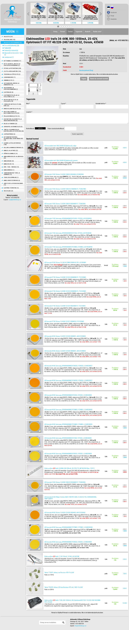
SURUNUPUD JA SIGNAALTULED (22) (13, 126)
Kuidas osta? (97, 32)
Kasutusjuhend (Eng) (86, 70)
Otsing (55, 32)
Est (108, 7)
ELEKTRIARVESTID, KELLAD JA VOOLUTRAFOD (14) (11, 95)
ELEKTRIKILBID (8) (8, 92)
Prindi (112, 16)
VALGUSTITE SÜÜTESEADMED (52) (13, 42)
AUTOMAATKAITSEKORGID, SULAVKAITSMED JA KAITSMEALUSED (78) (13, 138)
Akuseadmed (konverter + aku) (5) (13, 54)
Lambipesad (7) (9, 57)
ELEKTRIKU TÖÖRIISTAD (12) (11, 188)
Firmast (62, 32)
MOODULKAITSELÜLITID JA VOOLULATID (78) (11, 100)
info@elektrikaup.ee (80, 626)
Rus (112, 7)
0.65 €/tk (38, 23)
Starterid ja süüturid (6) (11, 50)
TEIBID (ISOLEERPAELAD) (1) (11, 177)
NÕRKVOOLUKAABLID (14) (10, 153)
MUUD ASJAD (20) (8, 191)
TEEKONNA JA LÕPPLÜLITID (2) (12, 74)
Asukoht (87, 32)
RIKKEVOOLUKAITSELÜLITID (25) (12, 108)
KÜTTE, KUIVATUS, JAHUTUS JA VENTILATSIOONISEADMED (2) (12, 64)
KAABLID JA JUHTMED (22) (11, 150)
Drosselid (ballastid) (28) (11, 45)
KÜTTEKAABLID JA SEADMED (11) (12, 61)
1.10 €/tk (73, 23)
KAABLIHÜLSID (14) (9, 164)
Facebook (114, 12)
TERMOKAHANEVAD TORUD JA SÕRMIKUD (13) (12, 173)
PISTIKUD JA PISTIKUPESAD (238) (12, 68)
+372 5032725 (15, 197)
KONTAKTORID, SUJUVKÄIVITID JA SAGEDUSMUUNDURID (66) (13, 119)
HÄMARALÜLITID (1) (9, 80)
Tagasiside (78, 32)
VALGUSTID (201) (8, 36)
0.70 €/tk (90, 23)
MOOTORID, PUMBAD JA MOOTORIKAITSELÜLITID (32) (11, 112)
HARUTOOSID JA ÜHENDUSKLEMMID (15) (13, 184)
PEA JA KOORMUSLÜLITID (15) (12, 116)
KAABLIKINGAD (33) (9, 161)
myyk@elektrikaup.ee (14, 199)
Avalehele (114, 19)
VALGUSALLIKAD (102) (9, 39)
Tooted (70, 32)
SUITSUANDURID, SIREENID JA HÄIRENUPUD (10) (11, 84)
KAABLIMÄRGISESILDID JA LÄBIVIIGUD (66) (13, 157)
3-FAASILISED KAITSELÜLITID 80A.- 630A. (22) (13, 104)
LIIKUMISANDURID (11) (10, 77)
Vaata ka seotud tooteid (99, 79)
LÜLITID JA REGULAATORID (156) (12, 71)
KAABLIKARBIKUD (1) (9, 170)
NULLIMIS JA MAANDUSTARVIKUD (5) (13, 147)
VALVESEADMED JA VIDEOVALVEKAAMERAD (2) (11, 88)
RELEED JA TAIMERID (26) (10, 123)
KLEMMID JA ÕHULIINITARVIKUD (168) (12, 143)
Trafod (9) (7, 48)
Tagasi (83, 79)
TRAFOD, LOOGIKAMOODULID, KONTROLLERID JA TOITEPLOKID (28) (14, 130)
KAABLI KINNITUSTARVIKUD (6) (12, 180)
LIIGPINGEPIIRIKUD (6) (9, 134)
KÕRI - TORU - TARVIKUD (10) (11, 167)
